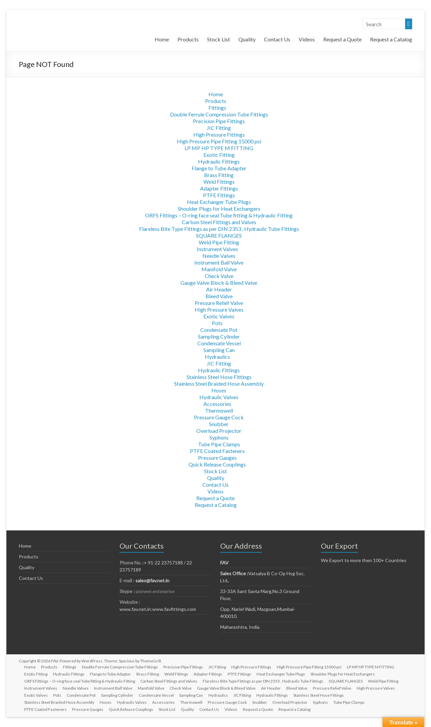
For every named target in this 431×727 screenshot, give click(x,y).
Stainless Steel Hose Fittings (219, 377)
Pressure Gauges (217, 457)
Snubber (219, 424)
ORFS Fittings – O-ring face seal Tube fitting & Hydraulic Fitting (219, 215)
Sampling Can (219, 350)
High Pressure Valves (219, 309)
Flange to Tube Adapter (219, 168)
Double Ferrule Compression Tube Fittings (219, 114)
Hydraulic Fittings (219, 161)
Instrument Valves (217, 249)
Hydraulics (217, 356)
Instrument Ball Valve (218, 262)
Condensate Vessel (219, 343)
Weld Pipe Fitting (219, 242)
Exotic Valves (218, 316)
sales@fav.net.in (152, 580)
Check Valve (219, 276)
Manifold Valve (219, 269)
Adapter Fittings (219, 188)
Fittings (217, 107)
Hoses (218, 390)
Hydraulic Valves (218, 397)
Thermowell (219, 410)
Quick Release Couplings (217, 464)
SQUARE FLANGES (219, 235)
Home (162, 39)
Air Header (219, 289)
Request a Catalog (391, 39)
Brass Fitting (219, 175)
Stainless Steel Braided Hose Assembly (219, 383)
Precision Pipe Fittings (219, 121)
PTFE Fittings (219, 195)
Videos (307, 39)
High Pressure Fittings (219, 134)
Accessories (217, 404)
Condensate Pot (218, 329)
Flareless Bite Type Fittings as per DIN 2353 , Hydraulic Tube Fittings (219, 229)
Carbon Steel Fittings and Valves (219, 222)
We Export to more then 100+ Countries (363, 560)
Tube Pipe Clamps (219, 444)
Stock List (218, 39)
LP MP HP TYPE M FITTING (219, 148)
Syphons (219, 437)
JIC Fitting (219, 128)
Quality (247, 39)
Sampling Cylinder (219, 336)
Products (188, 39)
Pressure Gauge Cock (219, 417)
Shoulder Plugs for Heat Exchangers (219, 208)
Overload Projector (218, 430)
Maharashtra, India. (240, 627)
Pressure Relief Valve (219, 303)
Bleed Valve (219, 296)
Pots (217, 323)
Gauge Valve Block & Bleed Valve (218, 282)
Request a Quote (342, 39)
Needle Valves (218, 255)
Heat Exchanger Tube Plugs (219, 202)
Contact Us (277, 39)
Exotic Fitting (219, 154)
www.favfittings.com (174, 609)
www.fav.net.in (135, 609)
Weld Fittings (219, 181)
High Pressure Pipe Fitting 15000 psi (219, 141)
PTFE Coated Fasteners (217, 451)
